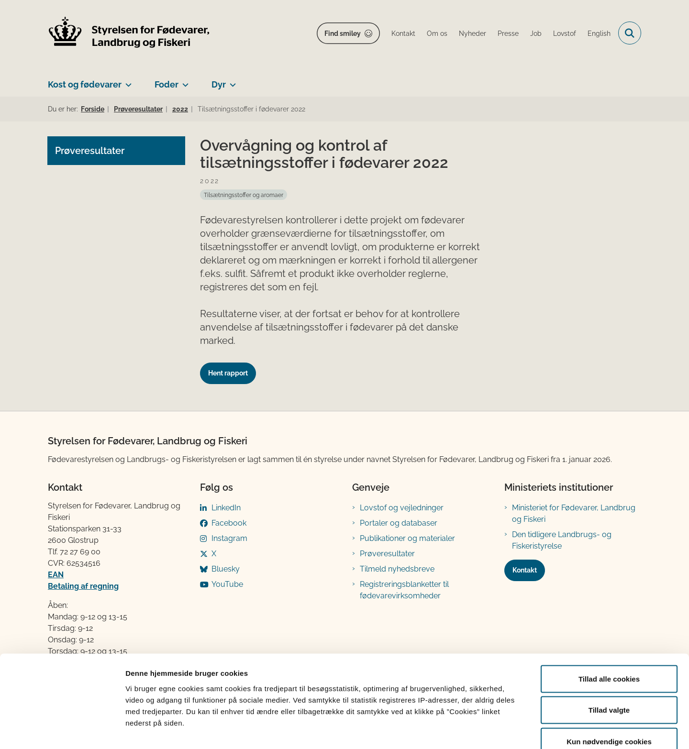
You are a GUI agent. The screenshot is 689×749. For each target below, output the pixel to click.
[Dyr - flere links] (231, 80)
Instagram (229, 538)
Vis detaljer (497, 730)
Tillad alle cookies (609, 623)
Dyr (218, 84)
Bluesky (225, 568)
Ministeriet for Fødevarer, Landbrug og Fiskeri (573, 513)
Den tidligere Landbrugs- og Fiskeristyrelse (561, 540)
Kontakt (524, 570)
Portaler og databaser (398, 523)
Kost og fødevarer (85, 84)
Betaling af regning (83, 586)
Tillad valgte (609, 655)
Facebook (228, 523)
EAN (56, 574)
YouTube (227, 584)
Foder (166, 84)
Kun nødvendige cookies (609, 686)
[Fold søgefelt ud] (629, 33)
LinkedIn (226, 507)
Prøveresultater (387, 553)
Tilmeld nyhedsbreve (397, 568)
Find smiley (342, 33)
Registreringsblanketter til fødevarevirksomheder (404, 590)
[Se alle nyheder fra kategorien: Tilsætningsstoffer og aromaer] (243, 194)
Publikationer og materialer (407, 538)
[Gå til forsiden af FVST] (129, 33)
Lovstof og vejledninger (402, 507)
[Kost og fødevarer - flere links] (127, 80)
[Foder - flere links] (183, 80)
